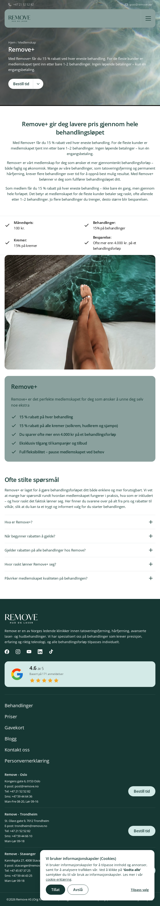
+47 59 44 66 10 (22, 836)
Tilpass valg (140, 890)
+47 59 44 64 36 (22, 796)
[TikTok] (51, 651)
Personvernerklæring (27, 761)
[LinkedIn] (40, 651)
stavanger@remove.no (30, 865)
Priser (11, 716)
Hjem (12, 42)
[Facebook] (7, 651)
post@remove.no (27, 786)
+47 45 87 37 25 (20, 870)
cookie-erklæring (58, 879)
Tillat (55, 889)
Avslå (78, 889)
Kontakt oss (17, 750)
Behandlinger (19, 705)
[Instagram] (18, 651)
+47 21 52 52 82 (20, 791)
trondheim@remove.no (31, 826)
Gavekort (14, 727)
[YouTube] (29, 651)
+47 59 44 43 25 (22, 876)
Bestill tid (142, 791)
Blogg (11, 739)
